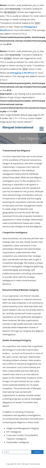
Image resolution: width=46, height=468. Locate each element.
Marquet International (17, 127)
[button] (42, 128)
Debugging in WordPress (22, 72)
